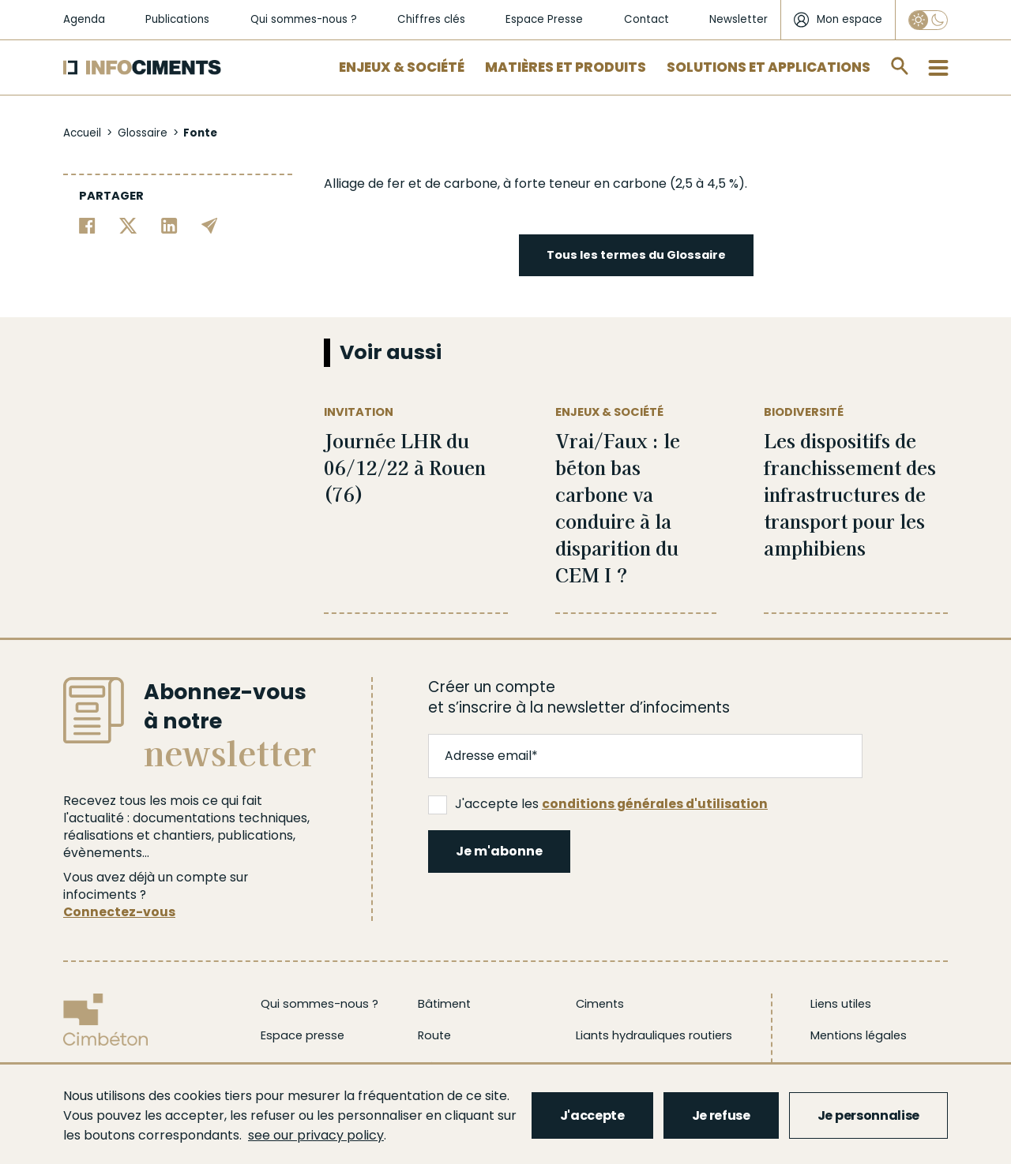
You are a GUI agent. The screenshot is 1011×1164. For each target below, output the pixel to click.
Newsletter (738, 19)
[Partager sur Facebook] (87, 224)
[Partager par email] (209, 224)
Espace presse (302, 1035)
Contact (646, 19)
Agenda (84, 19)
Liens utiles (840, 1004)
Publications (177, 19)
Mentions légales (858, 1035)
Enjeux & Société (401, 67)
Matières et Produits (565, 67)
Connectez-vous (119, 912)
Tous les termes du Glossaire (636, 255)
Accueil (82, 132)
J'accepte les (598, 804)
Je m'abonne (499, 851)
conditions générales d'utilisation (655, 803)
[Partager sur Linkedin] (169, 224)
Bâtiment (444, 1004)
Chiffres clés (431, 19)
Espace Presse (544, 19)
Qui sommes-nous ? (303, 19)
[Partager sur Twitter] (128, 224)
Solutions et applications (768, 67)
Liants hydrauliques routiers (654, 1035)
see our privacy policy (316, 1135)
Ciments (600, 1004)
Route (434, 1035)
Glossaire (142, 132)
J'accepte (592, 1115)
